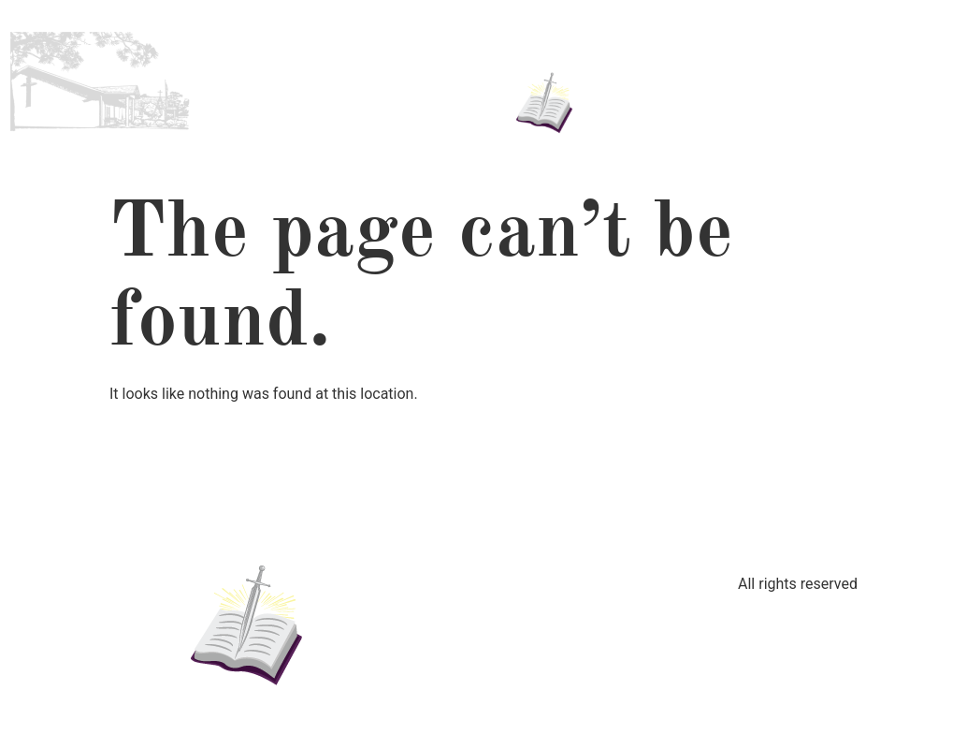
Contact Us (848, 82)
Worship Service (338, 104)
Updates (688, 82)
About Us (328, 60)
